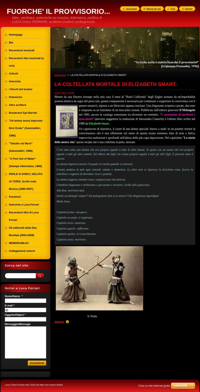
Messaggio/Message (17, 324)
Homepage (60, 75)
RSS (173, 8)
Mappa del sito (153, 8)
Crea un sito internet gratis (154, 385)
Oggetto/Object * (15, 314)
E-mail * (9, 305)
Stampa (189, 8)
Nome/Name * (14, 296)
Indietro (59, 321)
